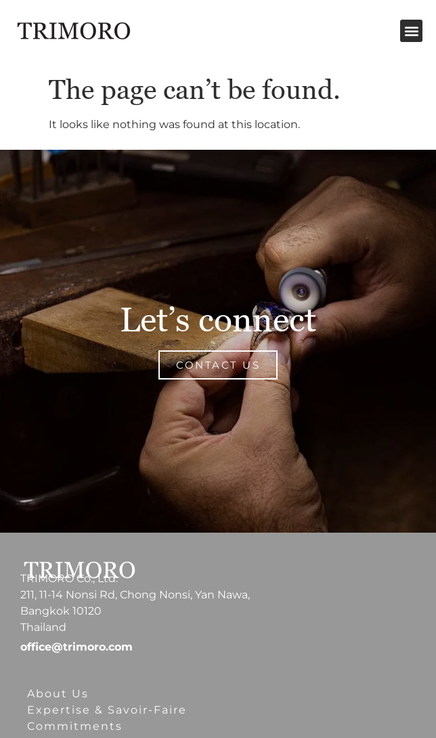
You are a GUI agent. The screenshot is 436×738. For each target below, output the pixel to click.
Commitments (75, 726)
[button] (411, 31)
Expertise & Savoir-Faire (107, 709)
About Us (58, 693)
